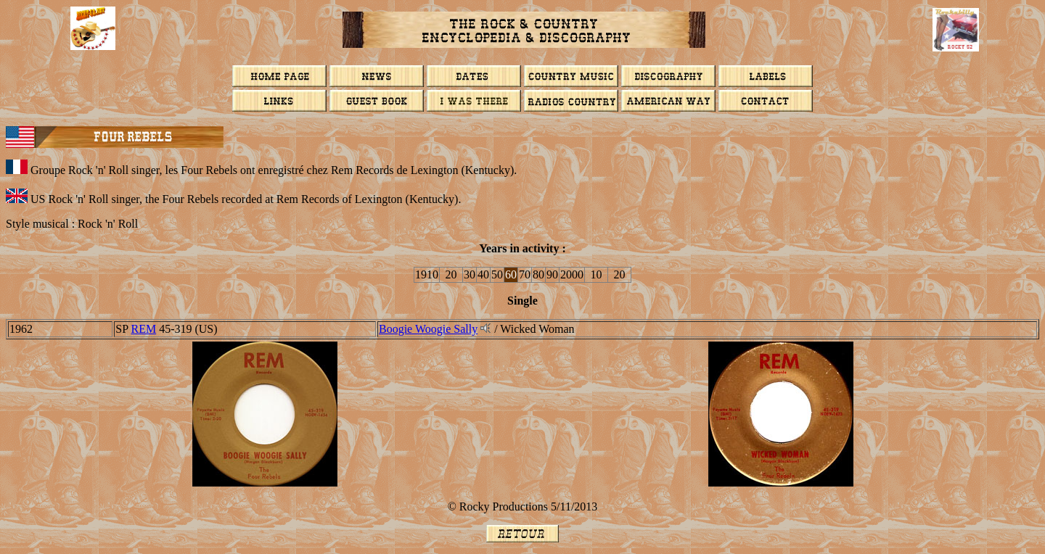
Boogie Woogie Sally (428, 329)
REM (143, 329)
